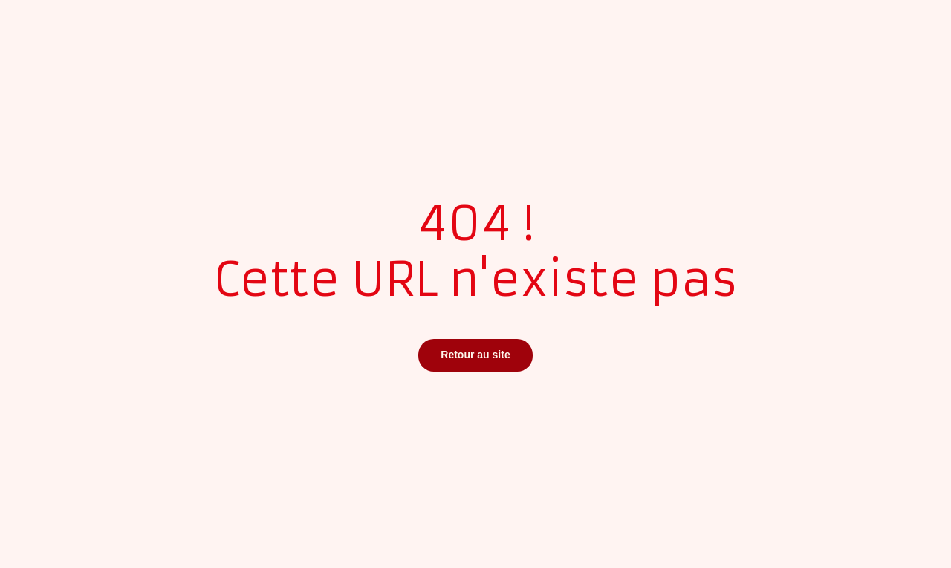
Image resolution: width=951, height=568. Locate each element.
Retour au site (475, 355)
